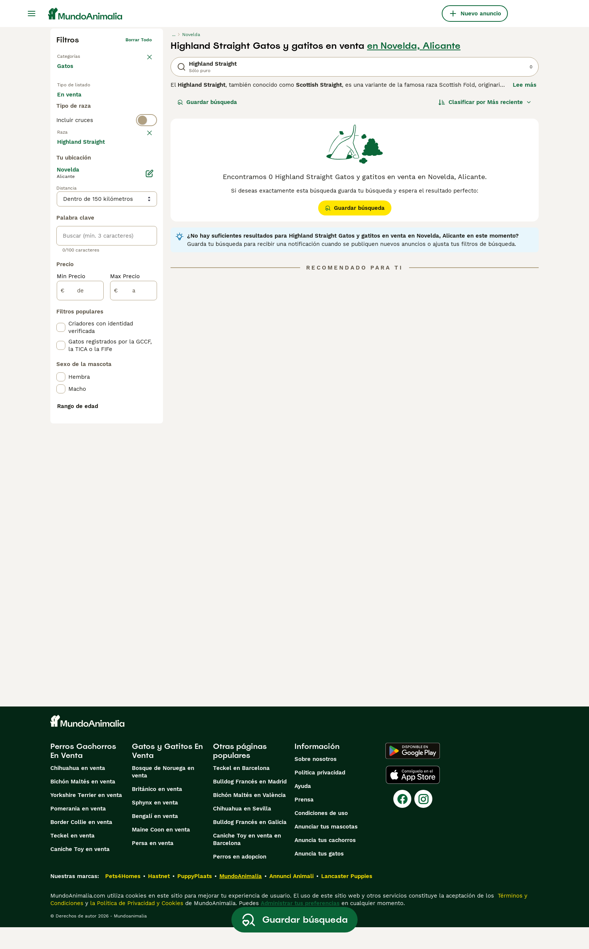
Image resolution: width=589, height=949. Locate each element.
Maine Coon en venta (161, 851)
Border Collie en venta (81, 844)
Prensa (304, 821)
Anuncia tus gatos (319, 875)
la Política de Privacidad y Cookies (135, 925)
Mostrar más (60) (87, 319)
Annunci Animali (291, 898)
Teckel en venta (72, 857)
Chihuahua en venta (77, 789)
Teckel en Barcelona (241, 789)
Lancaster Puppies (346, 898)
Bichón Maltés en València (249, 816)
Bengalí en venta (155, 838)
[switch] (106, 149)
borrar (145, 163)
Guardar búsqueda (207, 102)
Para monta (79, 120)
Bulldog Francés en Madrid (250, 803)
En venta (75, 102)
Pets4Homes (122, 898)
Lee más (524, 84)
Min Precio (71, 455)
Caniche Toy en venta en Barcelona (247, 861)
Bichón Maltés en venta (82, 803)
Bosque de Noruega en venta (163, 793)
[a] (133, 469)
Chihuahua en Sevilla (242, 830)
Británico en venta (157, 810)
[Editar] (149, 352)
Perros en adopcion (239, 878)
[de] (80, 469)
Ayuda (302, 807)
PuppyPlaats (194, 898)
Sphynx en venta (155, 824)
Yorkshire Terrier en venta (86, 816)
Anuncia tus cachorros (325, 862)
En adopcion (121, 102)
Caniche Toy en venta (80, 871)
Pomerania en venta (78, 830)
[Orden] (485, 102)
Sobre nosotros (315, 780)
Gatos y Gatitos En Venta (167, 773)
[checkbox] (60, 200)
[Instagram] (423, 821)
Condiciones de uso (321, 835)
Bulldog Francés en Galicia (250, 844)
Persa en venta (153, 865)
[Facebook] (402, 821)
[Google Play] (412, 773)
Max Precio (125, 455)
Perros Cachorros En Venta (83, 773)
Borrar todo (138, 39)
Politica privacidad (319, 794)
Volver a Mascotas (77, 54)
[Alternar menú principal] (31, 13)
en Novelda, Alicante (414, 46)
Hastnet (159, 898)
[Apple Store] (413, 797)
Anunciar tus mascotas (326, 848)
